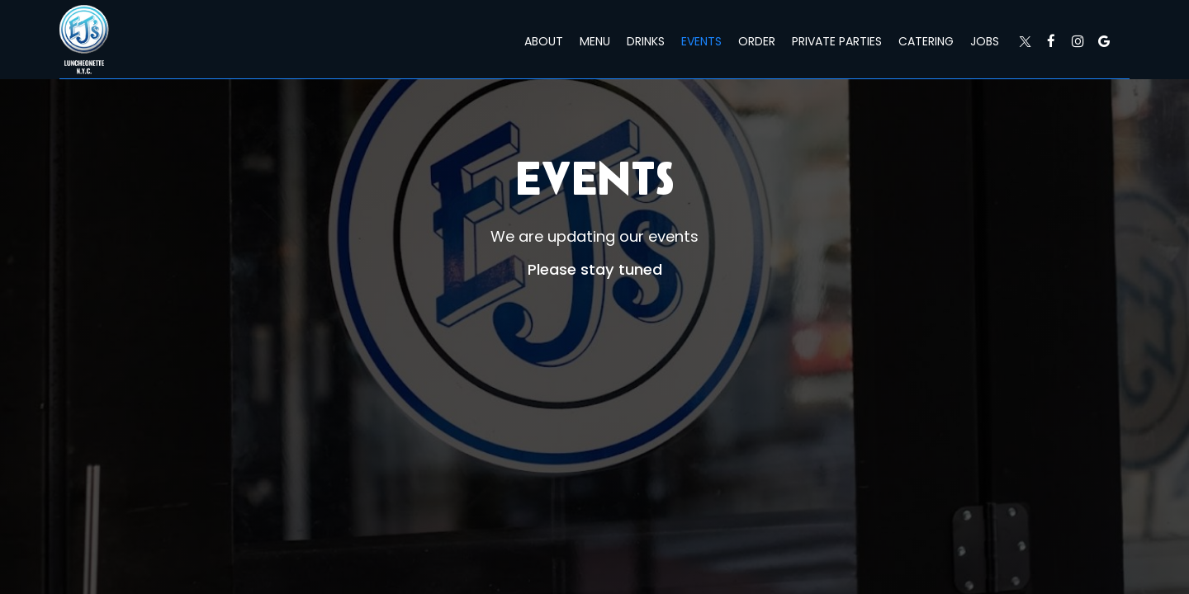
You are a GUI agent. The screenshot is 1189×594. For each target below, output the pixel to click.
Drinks (646, 41)
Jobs (984, 41)
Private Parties (837, 41)
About (543, 41)
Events (701, 41)
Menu (595, 41)
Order (756, 41)
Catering (926, 41)
